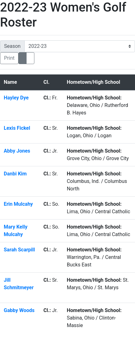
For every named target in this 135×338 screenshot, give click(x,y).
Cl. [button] (46, 82)
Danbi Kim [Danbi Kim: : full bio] (16, 174)
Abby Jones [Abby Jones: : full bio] (17, 151)
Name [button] (10, 82)
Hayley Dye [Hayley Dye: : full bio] (17, 98)
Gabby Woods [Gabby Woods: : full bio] (19, 310)
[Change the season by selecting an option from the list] (79, 46)
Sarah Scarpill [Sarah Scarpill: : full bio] (19, 250)
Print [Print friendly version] (9, 58)
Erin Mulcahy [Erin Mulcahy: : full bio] (18, 204)
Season (12, 46)
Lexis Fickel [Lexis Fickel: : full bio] (17, 128)
